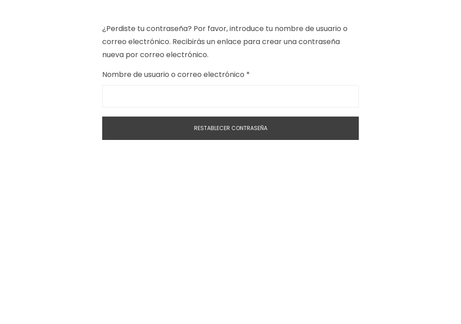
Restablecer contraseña (230, 128)
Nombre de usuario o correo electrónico (195, 74)
